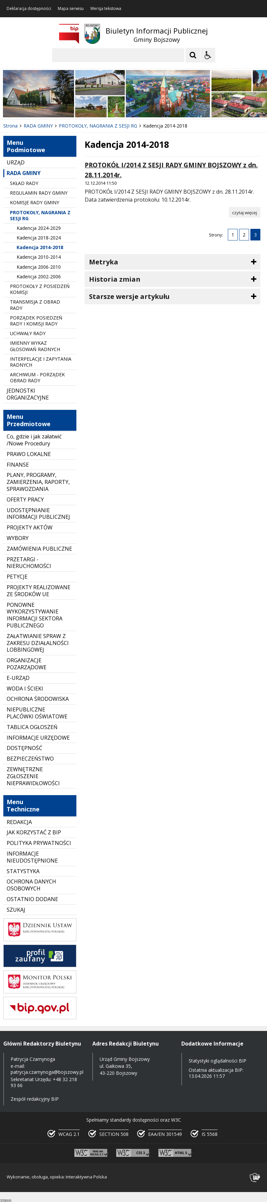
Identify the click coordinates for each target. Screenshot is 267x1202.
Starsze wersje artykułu (129, 296)
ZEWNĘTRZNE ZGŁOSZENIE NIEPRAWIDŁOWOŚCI (33, 776)
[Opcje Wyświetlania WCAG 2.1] (208, 55)
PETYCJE (17, 576)
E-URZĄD (18, 678)
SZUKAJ (16, 909)
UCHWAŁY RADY (27, 333)
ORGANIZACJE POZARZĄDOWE (26, 664)
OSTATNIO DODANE (32, 899)
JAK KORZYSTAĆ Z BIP (34, 832)
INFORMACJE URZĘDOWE (38, 737)
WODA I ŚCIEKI (25, 688)
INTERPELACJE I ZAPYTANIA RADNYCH (40, 362)
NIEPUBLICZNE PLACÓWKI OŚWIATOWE (37, 713)
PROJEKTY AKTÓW (29, 527)
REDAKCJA (19, 822)
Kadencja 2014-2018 (40, 247)
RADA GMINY (24, 173)
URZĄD (16, 162)
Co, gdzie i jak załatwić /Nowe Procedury (34, 440)
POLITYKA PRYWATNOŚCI (39, 843)
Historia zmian (114, 279)
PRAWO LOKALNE (29, 454)
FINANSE (18, 464)
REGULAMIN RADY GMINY (38, 193)
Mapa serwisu (71, 9)
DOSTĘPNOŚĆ (24, 748)
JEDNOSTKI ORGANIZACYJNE (28, 394)
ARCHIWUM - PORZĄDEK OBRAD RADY (37, 377)
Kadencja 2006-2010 (39, 267)
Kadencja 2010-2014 (39, 257)
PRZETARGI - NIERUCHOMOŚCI (29, 563)
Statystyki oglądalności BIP (217, 1061)
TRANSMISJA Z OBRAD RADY (35, 305)
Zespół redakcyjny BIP (35, 1099)
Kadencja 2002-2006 (39, 276)
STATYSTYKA (23, 871)
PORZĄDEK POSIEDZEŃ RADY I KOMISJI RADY (36, 321)
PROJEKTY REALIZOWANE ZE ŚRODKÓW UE (38, 591)
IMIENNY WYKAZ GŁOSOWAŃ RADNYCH (35, 346)
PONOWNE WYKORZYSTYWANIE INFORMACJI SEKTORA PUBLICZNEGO (34, 615)
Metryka (103, 261)
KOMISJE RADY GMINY (34, 202)
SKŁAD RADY (24, 183)
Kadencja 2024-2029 (39, 228)
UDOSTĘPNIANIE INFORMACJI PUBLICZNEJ (38, 514)
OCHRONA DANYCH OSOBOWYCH (31, 885)
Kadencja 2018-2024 (39, 237)
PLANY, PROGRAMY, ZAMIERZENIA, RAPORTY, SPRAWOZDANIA (38, 482)
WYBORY (18, 538)
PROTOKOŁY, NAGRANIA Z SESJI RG (40, 215)
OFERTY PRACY (25, 499)
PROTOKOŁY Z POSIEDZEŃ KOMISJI (40, 289)
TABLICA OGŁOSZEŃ (32, 727)
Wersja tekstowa (105, 9)
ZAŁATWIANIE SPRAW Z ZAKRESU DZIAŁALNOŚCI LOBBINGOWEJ (38, 643)
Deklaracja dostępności (29, 9)
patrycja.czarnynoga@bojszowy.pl (47, 1072)
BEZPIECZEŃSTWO (30, 758)
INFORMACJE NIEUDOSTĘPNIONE (32, 857)
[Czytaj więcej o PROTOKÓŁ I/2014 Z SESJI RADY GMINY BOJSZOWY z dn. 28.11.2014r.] (244, 212)
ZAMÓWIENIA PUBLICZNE (39, 548)
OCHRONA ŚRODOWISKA (38, 698)
